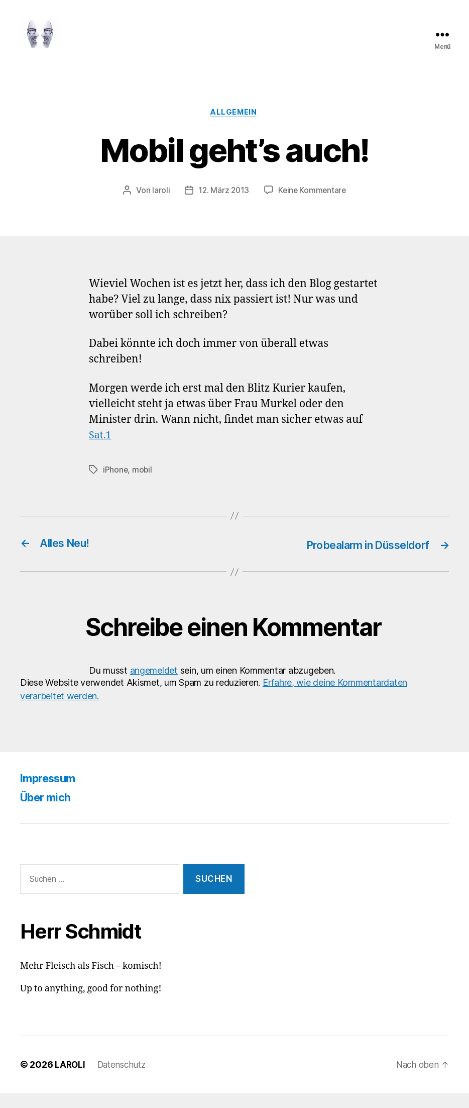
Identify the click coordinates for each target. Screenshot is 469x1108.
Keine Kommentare (313, 207)
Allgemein (234, 128)
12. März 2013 (223, 207)
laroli (159, 207)
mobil (143, 486)
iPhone (115, 486)
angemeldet (154, 686)
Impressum (51, 793)
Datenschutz (124, 1079)
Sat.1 (101, 451)
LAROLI (70, 1079)
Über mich (48, 812)
